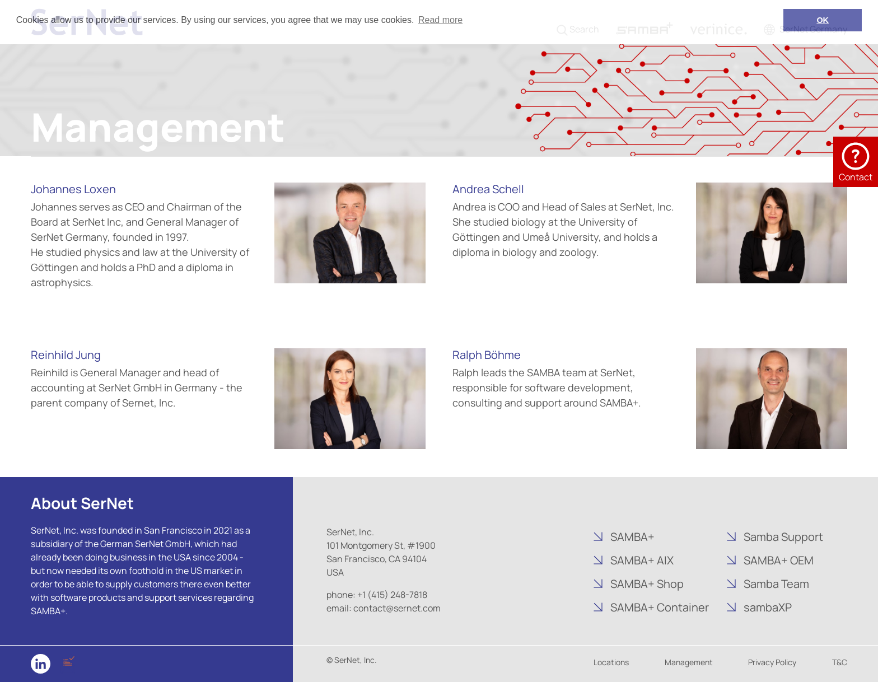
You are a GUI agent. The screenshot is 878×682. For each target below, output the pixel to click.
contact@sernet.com (397, 608)
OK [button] (822, 20)
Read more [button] (440, 20)
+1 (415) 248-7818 (392, 594)
